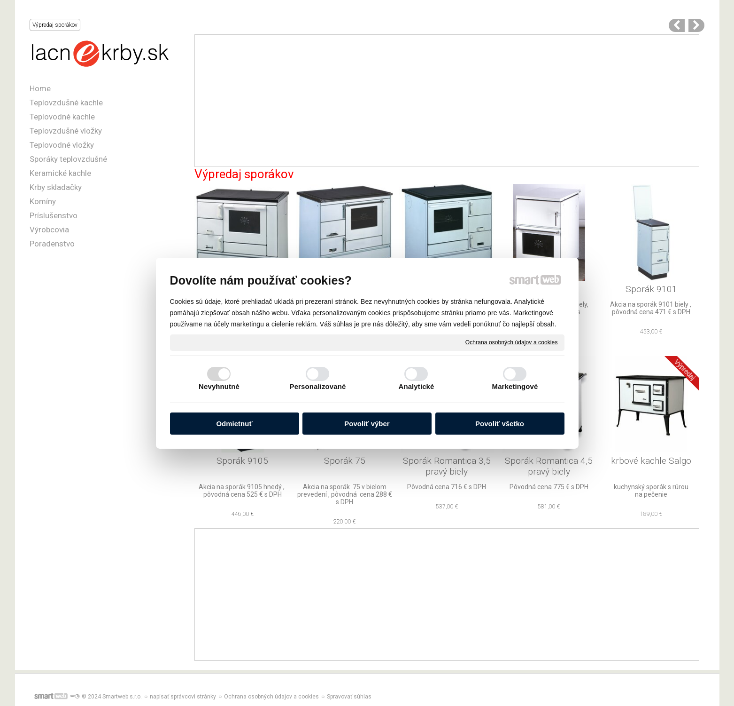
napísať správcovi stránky (183, 696)
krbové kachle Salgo (651, 460)
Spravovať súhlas (349, 696)
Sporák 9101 (651, 289)
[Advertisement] (447, 101)
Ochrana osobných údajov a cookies (511, 342)
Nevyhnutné (219, 386)
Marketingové (515, 386)
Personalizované (318, 386)
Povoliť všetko (499, 424)
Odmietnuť (234, 424)
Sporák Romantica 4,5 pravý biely (550, 466)
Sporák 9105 (242, 460)
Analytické (416, 386)
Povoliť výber (366, 424)
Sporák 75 (344, 460)
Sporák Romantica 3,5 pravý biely (448, 466)
